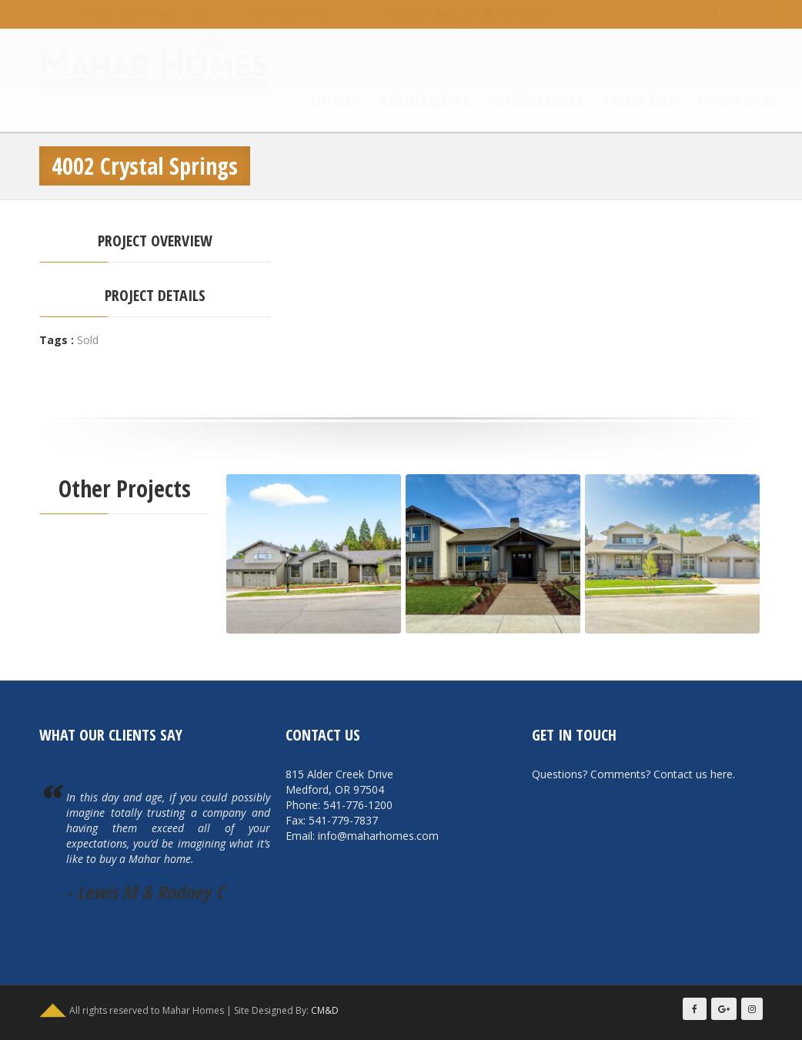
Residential (410, 101)
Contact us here (693, 774)
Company (624, 101)
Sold (88, 340)
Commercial (522, 101)
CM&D (325, 1010)
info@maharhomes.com (131, 13)
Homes (320, 101)
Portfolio (722, 101)
